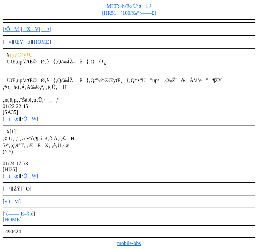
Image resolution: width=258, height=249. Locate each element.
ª (7, 189)
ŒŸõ (22, 42)
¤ (45, 29)
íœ (11, 119)
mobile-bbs (129, 243)
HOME (41, 42)
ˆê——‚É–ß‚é (18, 213)
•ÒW (29, 119)
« (7, 42)
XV (30, 29)
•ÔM (11, 29)
